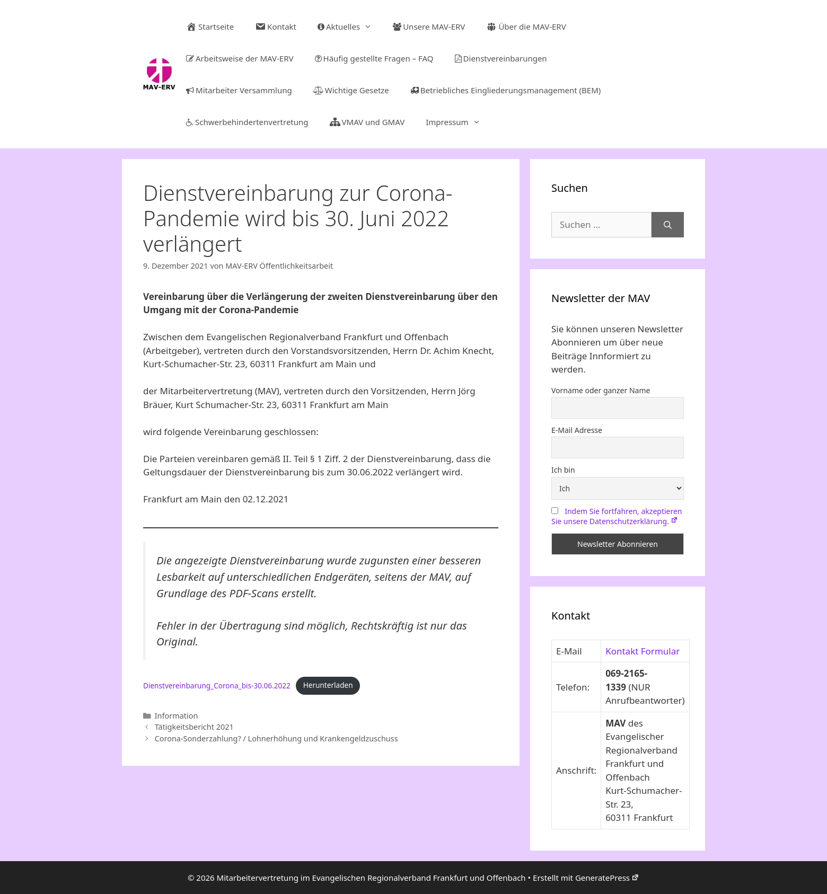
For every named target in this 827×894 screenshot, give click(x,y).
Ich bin (563, 470)
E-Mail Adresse (576, 430)
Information (176, 716)
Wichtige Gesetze (351, 90)
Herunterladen (328, 685)
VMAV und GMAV (367, 122)
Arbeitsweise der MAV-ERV (239, 58)
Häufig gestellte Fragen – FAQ (374, 58)
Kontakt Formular (642, 651)
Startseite (210, 26)
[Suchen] (668, 224)
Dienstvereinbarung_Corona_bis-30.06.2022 (217, 685)
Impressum (458, 122)
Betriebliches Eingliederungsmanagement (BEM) (505, 90)
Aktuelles (350, 26)
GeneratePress (607, 877)
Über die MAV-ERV (526, 26)
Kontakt (275, 26)
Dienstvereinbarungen (501, 58)
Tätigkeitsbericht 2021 (194, 727)
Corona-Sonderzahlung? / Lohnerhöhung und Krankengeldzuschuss (276, 738)
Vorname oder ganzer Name (600, 390)
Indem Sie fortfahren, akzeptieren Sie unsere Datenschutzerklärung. (616, 516)
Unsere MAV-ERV (429, 26)
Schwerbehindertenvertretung (247, 122)
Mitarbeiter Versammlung (239, 90)
